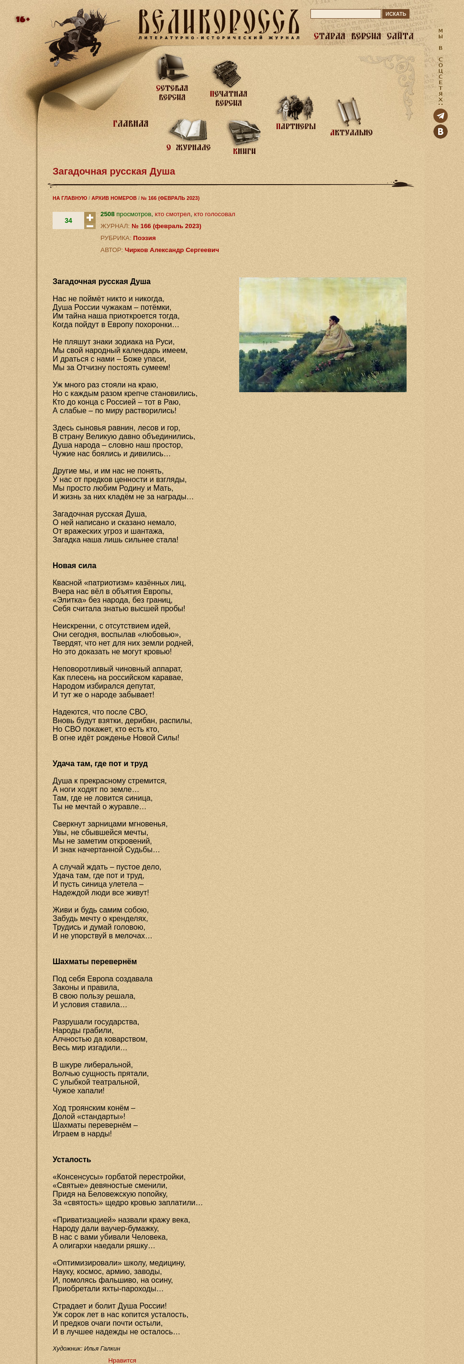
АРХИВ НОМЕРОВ (114, 198)
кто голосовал (214, 214)
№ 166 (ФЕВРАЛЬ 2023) (170, 198)
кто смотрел (172, 214)
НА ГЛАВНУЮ (70, 198)
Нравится (122, 1360)
